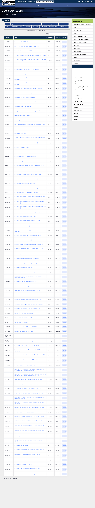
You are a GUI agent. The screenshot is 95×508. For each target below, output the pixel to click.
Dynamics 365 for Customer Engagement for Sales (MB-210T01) (29, 244)
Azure (76, 69)
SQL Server (77, 75)
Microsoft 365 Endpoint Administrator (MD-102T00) (26, 281)
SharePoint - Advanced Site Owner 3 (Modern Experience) (28, 88)
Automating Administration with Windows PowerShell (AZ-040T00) (30, 436)
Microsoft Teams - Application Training (23, 341)
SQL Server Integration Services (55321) (23, 295)
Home (7, 14)
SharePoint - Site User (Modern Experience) (24, 97)
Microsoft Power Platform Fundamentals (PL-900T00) (27, 460)
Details (64, 42)
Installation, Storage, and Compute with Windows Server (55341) (29, 124)
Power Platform (78, 98)
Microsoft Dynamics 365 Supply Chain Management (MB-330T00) (30, 212)
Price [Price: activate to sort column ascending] (56, 37)
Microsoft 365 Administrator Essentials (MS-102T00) (26, 258)
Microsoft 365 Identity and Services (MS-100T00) (25, 267)
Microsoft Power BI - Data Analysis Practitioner (25, 156)
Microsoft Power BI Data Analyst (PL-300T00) (24, 183)
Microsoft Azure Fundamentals (21, 445)
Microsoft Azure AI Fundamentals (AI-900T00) (25, 412)
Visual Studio (78, 95)
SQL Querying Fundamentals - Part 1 (22, 322)
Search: (56, 34)
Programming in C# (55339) (21, 42)
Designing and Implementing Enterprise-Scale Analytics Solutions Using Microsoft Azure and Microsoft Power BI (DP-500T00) (30, 375)
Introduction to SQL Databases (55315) (23, 313)
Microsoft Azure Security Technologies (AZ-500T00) (26, 345)
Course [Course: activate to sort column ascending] (7, 37)
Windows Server (79, 84)
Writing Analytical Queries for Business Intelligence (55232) (28, 299)
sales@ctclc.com (22, 1)
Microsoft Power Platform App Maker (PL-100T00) (26, 192)
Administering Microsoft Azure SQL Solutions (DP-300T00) (28, 379)
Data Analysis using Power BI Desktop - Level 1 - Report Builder (29, 165)
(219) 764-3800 (31, 1)
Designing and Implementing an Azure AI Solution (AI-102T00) (29, 407)
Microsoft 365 (78, 78)
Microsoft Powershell (80, 90)
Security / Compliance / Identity (83, 87)
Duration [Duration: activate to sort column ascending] (50, 37)
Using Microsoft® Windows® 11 (21, 129)
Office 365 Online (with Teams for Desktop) (24, 336)
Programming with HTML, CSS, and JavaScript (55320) (27, 46)
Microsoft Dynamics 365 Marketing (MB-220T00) (25, 240)
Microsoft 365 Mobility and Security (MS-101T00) (25, 263)
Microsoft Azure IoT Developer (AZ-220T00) (24, 365)
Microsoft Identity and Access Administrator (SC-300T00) (28, 65)
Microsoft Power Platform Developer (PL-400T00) (26, 179)
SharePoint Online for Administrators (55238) (25, 102)
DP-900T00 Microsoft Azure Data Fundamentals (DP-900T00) (28, 393)
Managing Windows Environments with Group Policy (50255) (28, 111)
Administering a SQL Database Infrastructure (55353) (27, 290)
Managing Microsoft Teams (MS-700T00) (24, 331)
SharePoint (77, 93)
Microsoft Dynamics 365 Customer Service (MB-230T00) (27, 235)
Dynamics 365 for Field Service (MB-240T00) (25, 226)
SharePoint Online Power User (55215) (23, 106)
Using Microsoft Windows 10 (21, 133)
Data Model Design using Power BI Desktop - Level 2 (26, 161)
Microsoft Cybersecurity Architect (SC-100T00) (25, 74)
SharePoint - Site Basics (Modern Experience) (25, 93)
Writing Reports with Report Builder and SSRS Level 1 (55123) (28, 308)
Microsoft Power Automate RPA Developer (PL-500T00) (27, 174)
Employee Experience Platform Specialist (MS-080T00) (27, 272)
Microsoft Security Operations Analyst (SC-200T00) (26, 69)
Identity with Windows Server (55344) (23, 115)
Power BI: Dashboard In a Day (21, 152)
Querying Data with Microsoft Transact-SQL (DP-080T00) (27, 388)
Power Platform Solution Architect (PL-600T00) (25, 170)
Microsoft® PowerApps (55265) (21, 147)
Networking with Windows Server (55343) (24, 120)
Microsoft (15, 14)
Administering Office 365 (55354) (22, 254)
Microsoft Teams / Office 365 (82, 72)
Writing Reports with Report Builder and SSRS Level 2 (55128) (28, 304)
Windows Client (78, 101)
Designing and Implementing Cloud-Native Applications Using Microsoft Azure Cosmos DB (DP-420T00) (29, 370)
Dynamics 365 (78, 81)
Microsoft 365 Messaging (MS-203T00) (23, 464)
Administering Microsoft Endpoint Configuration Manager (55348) (30, 55)
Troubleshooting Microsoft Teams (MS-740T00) (25, 326)
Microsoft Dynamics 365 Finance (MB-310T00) (25, 216)
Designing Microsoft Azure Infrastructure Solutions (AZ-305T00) (29, 416)
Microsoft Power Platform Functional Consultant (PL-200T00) (28, 188)
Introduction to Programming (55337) (23, 51)
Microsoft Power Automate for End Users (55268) (26, 143)
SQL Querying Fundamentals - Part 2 (23, 317)
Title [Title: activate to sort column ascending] (15, 37)
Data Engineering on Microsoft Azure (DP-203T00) (26, 384)
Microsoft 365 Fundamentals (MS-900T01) (24, 286)
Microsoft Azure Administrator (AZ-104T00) (24, 474)
